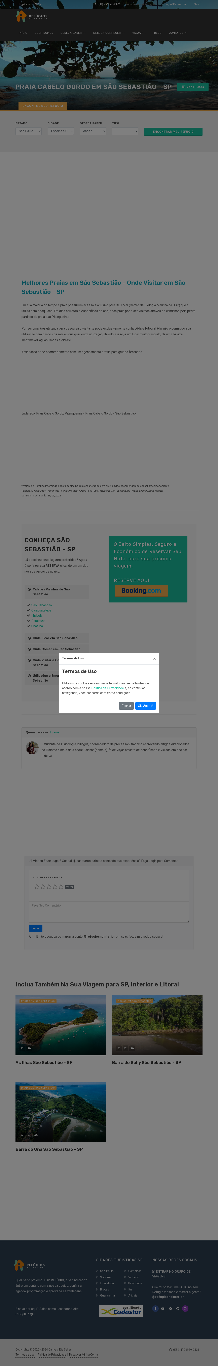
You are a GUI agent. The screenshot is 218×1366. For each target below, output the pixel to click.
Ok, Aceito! (145, 706)
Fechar (126, 706)
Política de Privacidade (108, 688)
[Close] (154, 658)
